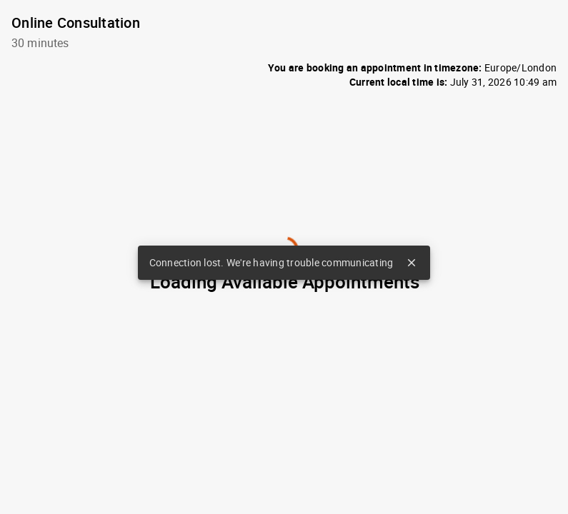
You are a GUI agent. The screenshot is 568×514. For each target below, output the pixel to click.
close (411, 262)
